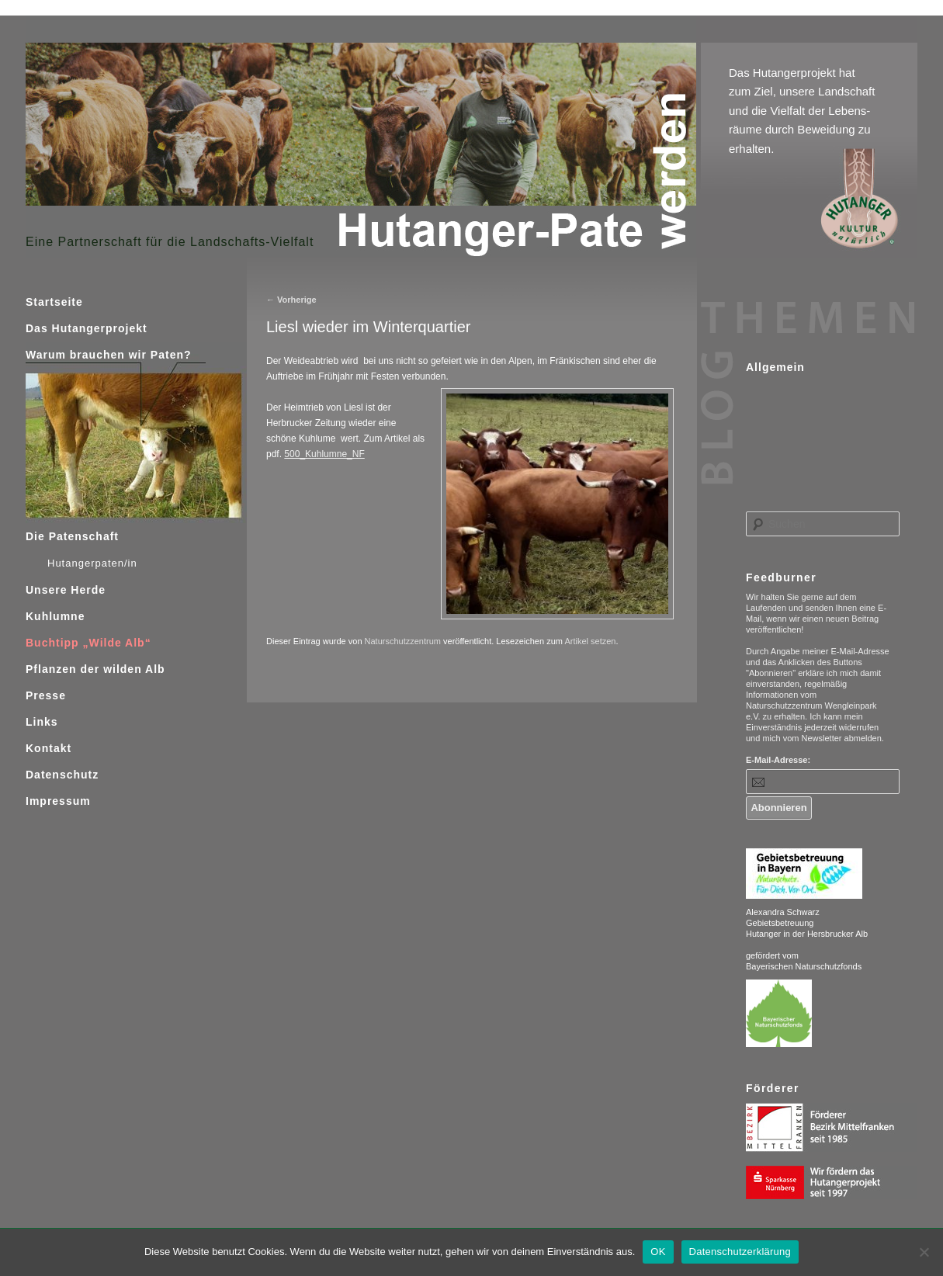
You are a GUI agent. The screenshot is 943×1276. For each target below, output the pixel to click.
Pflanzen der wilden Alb (95, 669)
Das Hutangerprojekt (86, 328)
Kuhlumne (55, 616)
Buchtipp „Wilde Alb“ (88, 642)
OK (657, 1251)
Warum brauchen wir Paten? (109, 354)
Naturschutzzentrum (403, 641)
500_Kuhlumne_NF (324, 454)
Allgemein (775, 367)
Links (42, 722)
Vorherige (291, 299)
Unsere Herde (66, 590)
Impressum (58, 801)
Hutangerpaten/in (92, 563)
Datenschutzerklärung (740, 1251)
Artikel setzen (589, 641)
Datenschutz (62, 774)
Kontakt (48, 748)
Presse (46, 695)
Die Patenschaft (72, 536)
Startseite (54, 302)
